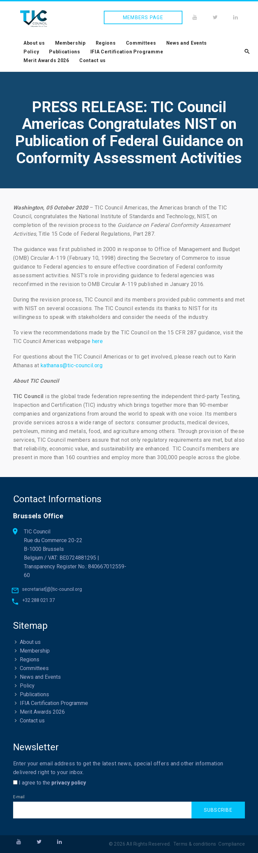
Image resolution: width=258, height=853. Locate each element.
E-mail (19, 797)
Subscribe (218, 810)
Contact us (92, 60)
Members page (143, 17)
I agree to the (49, 782)
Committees (141, 43)
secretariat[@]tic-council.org (52, 589)
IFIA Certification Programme (126, 51)
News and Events (186, 43)
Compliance (231, 844)
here (97, 341)
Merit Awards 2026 (46, 60)
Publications (64, 51)
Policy (31, 51)
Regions (106, 43)
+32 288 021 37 (38, 600)
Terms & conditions (194, 844)
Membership (70, 43)
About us (34, 43)
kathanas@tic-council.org (71, 365)
